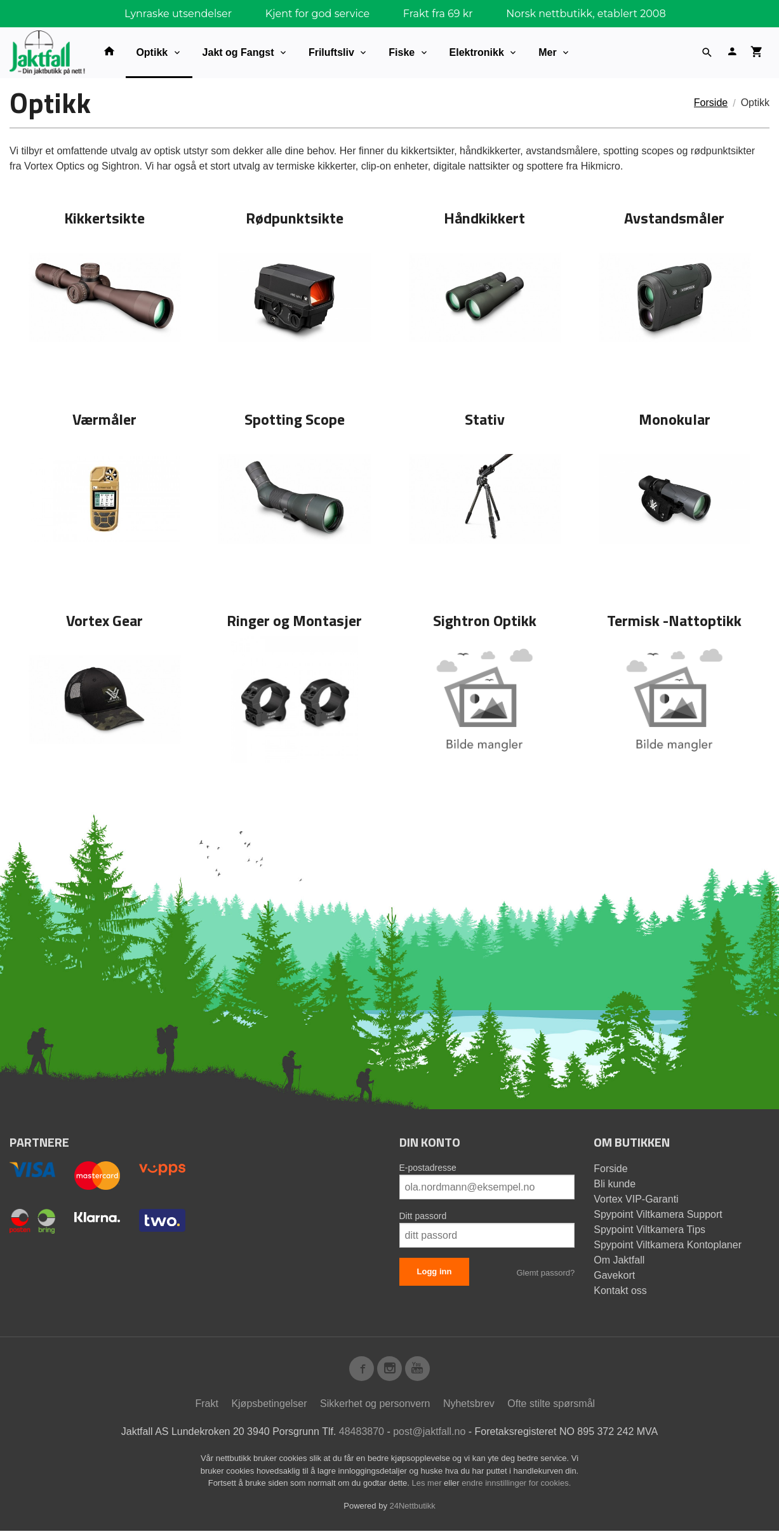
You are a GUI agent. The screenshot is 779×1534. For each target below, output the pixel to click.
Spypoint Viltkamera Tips (649, 1229)
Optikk (152, 52)
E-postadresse (427, 1168)
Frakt (206, 1406)
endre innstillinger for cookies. (516, 1486)
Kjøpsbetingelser (269, 1406)
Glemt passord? (545, 1272)
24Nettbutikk (413, 1509)
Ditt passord (423, 1216)
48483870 (361, 1434)
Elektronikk (476, 52)
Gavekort (614, 1275)
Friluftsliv (331, 52)
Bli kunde (615, 1183)
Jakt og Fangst (238, 52)
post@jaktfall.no (429, 1434)
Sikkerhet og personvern (375, 1406)
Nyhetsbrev (469, 1406)
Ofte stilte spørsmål (551, 1406)
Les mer (428, 1486)
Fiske (402, 52)
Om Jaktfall (619, 1260)
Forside (711, 102)
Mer (547, 52)
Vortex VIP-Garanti (636, 1199)
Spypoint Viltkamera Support (658, 1214)
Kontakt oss (620, 1290)
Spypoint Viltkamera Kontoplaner (668, 1244)
